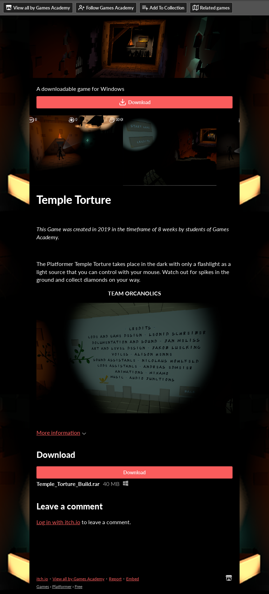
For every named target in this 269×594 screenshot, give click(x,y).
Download (135, 102)
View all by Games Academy (78, 578)
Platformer (61, 586)
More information (61, 432)
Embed (132, 578)
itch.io (42, 578)
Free (78, 586)
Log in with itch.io (58, 522)
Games (42, 586)
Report (115, 578)
